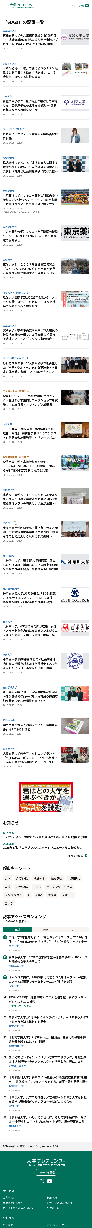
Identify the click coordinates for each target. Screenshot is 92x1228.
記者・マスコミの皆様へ (61, 1203)
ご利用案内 (9, 1197)
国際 (7, 887)
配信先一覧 (53, 1208)
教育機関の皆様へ (13, 1203)
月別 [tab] (74, 929)
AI (29, 895)
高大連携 (22, 887)
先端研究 (56, 878)
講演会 (52, 895)
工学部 (9, 903)
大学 (7, 878)
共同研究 (74, 878)
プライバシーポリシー (59, 1225)
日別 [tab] (17, 929)
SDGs (37, 887)
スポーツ (68, 895)
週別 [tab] (46, 929)
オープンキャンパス (59, 887)
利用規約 (52, 1197)
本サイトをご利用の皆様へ (18, 1208)
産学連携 (22, 878)
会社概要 (8, 1225)
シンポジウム (13, 895)
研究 (39, 895)
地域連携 (39, 878)
